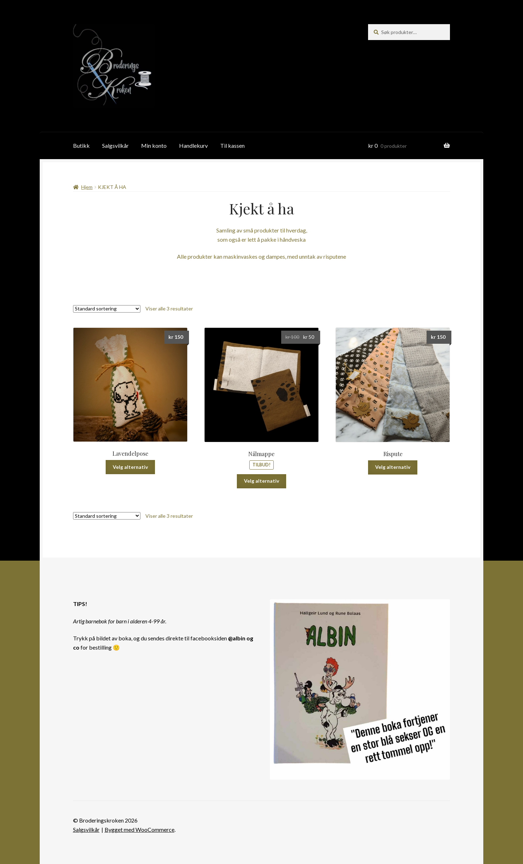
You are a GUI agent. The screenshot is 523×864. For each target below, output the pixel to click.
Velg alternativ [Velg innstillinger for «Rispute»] (392, 467)
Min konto (154, 145)
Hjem (87, 187)
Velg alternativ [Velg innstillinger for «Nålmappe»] (261, 481)
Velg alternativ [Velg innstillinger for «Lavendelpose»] (130, 467)
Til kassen (232, 145)
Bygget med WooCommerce (139, 829)
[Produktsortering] (106, 309)
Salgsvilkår (115, 145)
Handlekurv (193, 145)
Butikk (81, 145)
